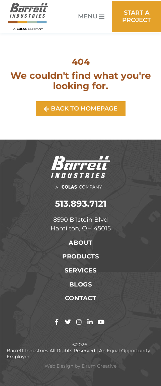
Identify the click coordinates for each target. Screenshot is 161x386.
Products (80, 256)
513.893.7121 (80, 203)
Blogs (80, 284)
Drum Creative (99, 366)
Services (80, 270)
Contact (80, 298)
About (80, 242)
